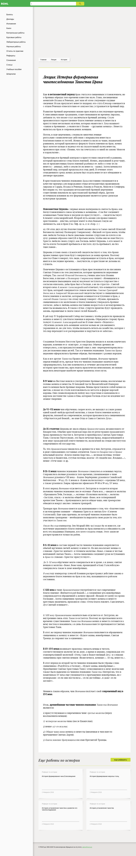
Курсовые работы (13, 37)
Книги (8, 28)
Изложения (11, 24)
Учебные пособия (13, 69)
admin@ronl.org (87, 847)
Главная (43, 60)
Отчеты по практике (14, 51)
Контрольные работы (15, 33)
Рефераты (10, 56)
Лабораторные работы (16, 42)
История (64, 60)
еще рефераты (120, 760)
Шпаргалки (11, 74)
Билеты (9, 15)
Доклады (10, 19)
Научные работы (13, 47)
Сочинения (11, 60)
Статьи (9, 65)
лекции (53, 60)
